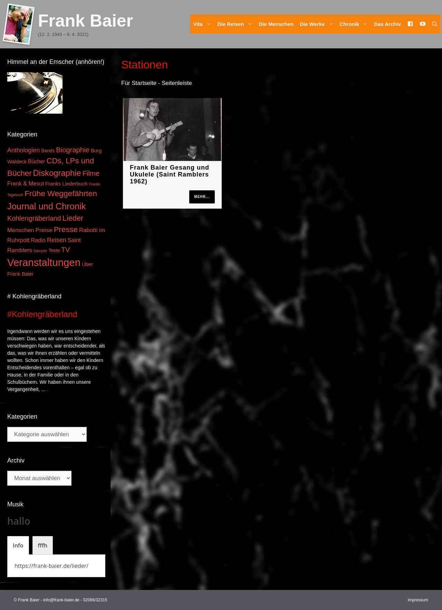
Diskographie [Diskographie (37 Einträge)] (57, 173)
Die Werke (318, 24)
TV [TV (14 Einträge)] (65, 250)
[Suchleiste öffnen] (434, 24)
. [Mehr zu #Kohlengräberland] (47, 389)
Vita (203, 24)
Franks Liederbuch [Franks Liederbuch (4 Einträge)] (66, 184)
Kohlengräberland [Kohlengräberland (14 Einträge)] (34, 218)
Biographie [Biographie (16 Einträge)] (72, 150)
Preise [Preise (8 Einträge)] (44, 230)
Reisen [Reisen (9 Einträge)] (56, 240)
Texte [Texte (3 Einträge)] (54, 250)
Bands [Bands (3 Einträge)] (48, 150)
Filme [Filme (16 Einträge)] (91, 173)
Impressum (418, 600)
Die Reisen (237, 24)
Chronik (355, 24)
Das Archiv (387, 24)
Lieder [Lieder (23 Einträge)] (73, 218)
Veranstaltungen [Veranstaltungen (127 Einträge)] (43, 262)
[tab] (18, 545)
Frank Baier (85, 20)
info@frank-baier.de (61, 600)
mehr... (202, 197)
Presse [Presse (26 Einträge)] (66, 229)
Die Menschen (276, 24)
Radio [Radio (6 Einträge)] (38, 240)
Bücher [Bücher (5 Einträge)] (36, 161)
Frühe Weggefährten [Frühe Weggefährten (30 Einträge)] (61, 193)
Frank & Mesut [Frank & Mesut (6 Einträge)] (25, 183)
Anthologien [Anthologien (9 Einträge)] (23, 150)
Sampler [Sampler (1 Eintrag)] (40, 251)
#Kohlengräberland (42, 314)
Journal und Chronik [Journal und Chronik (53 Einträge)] (46, 206)
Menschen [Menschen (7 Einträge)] (20, 230)
